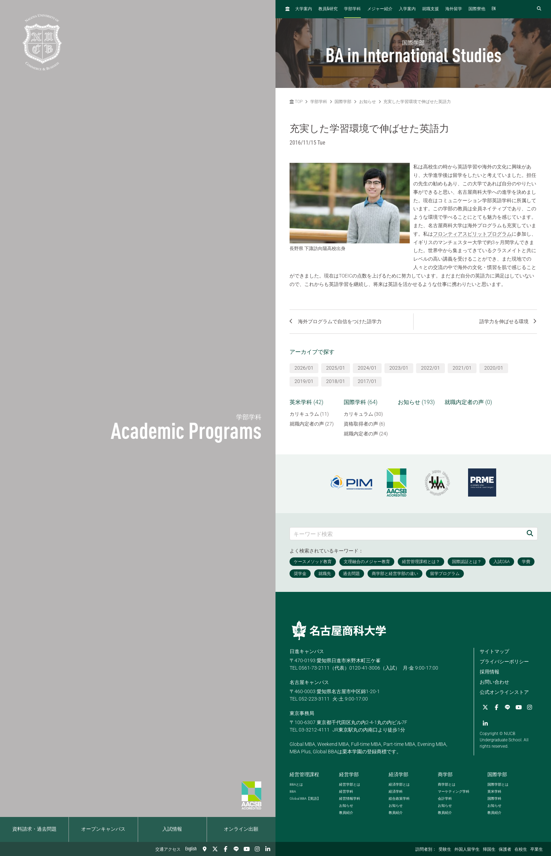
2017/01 (367, 381)
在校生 (520, 850)
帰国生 (489, 850)
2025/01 (335, 368)
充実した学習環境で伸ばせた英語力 (417, 101)
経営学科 (346, 791)
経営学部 (349, 774)
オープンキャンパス (103, 829)
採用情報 (489, 672)
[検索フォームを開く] (539, 9)
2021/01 (462, 368)
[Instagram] (257, 849)
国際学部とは (497, 784)
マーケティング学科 (453, 791)
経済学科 (396, 791)
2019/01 (303, 381)
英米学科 (494, 791)
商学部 (445, 774)
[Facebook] (225, 849)
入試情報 (172, 829)
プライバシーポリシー (504, 661)
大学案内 (303, 9)
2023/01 (398, 368)
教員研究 (328, 9)
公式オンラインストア (504, 692)
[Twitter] (215, 849)
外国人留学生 (467, 850)
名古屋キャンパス (309, 682)
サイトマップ (494, 651)
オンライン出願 (241, 829)
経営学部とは (349, 784)
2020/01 (493, 368)
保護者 (505, 850)
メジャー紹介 (380, 9)
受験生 (445, 850)
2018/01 (335, 381)
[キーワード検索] (406, 534)
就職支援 (430, 9)
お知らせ (367, 101)
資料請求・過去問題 (34, 829)
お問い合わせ (494, 682)
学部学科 (352, 9)
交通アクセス (168, 850)
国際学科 (494, 798)
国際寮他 (476, 9)
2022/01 (430, 368)
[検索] (530, 534)
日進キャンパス (307, 651)
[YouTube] (246, 849)
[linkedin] (267, 849)
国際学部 (343, 101)
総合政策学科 (399, 798)
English (191, 849)
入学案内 (407, 9)
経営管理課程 (304, 774)
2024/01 (367, 368)
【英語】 (305, 798)
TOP (296, 101)
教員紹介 (346, 813)
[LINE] (236, 849)
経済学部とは (399, 784)
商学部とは (446, 784)
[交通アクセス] (204, 849)
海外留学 (453, 9)
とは (296, 784)
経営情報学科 (349, 798)
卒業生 (536, 850)
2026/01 (303, 368)
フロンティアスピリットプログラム (472, 234)
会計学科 (445, 798)
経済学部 (398, 774)
